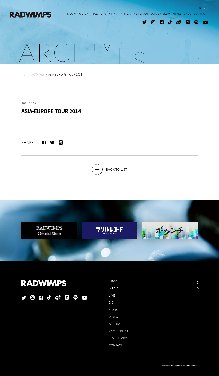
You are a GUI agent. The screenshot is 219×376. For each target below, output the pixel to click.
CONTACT (116, 345)
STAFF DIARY (118, 338)
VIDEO (113, 317)
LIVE (112, 295)
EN (206, 8)
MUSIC (113, 309)
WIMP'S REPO (118, 331)
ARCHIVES (116, 324)
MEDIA (113, 288)
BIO (111, 302)
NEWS (113, 281)
